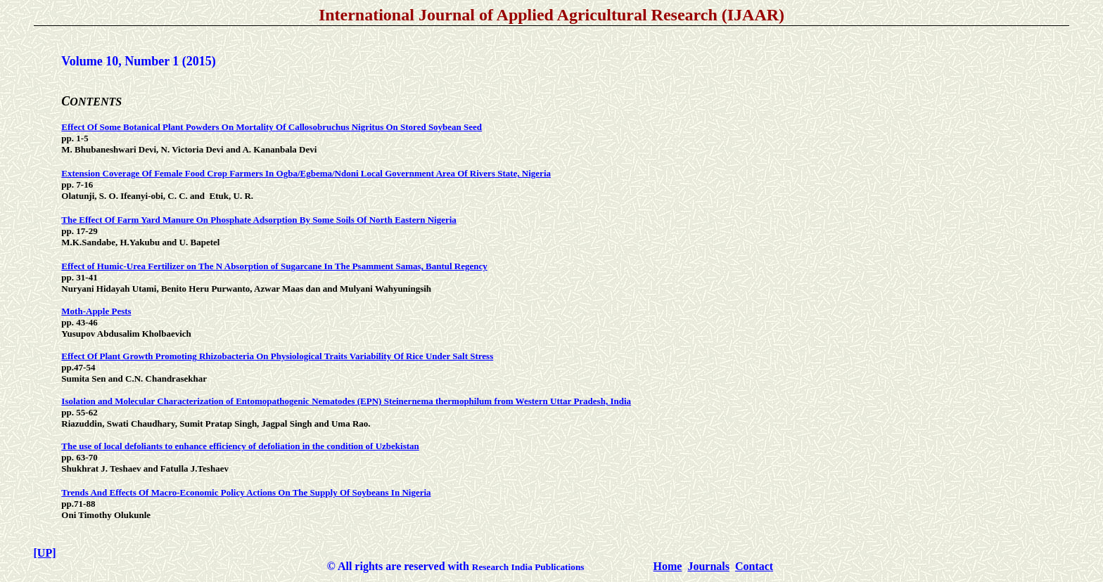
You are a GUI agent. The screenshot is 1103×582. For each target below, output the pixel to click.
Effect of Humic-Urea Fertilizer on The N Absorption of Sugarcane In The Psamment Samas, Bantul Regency (274, 266)
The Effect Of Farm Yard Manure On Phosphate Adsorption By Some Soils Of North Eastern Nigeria (259, 219)
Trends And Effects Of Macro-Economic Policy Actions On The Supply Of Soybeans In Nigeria (246, 492)
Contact (754, 566)
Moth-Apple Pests (96, 311)
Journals (708, 566)
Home (667, 566)
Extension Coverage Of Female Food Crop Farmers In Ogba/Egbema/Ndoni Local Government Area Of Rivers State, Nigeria (306, 173)
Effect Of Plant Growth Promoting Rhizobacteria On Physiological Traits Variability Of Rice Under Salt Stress (277, 356)
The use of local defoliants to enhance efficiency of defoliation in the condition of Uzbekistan (240, 446)
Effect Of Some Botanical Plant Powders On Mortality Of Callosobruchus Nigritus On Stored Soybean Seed (271, 127)
